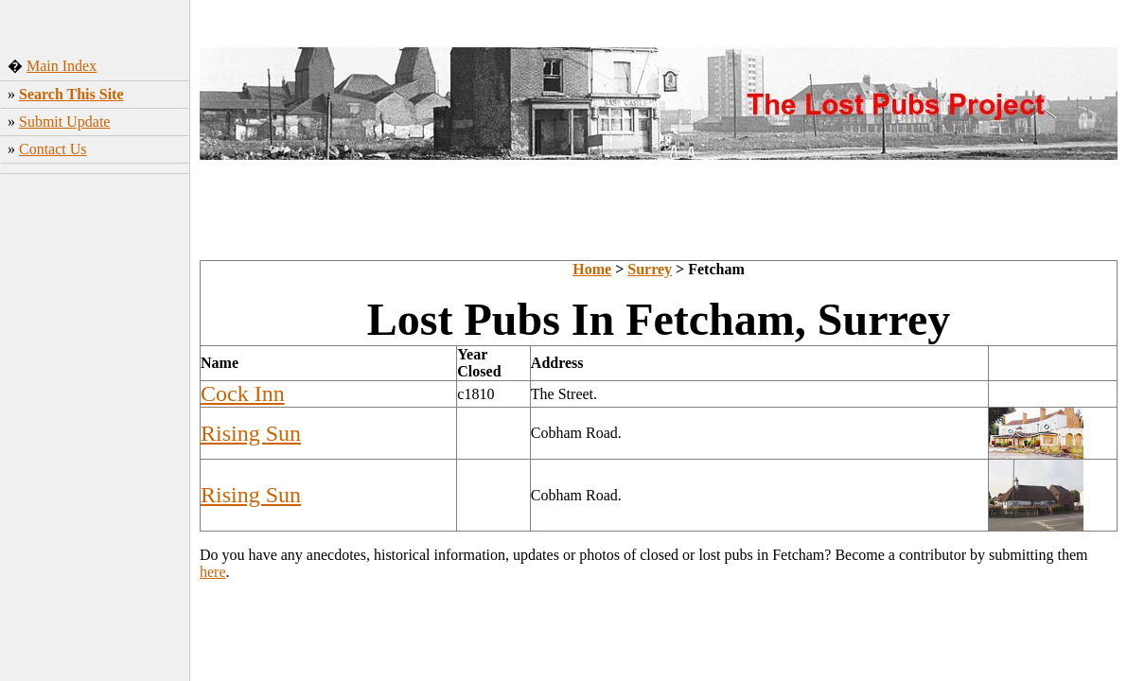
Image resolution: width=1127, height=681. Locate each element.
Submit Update (64, 122)
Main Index (61, 66)
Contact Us (53, 149)
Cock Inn (243, 393)
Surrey (649, 269)
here (213, 572)
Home (591, 269)
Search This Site (71, 94)
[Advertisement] (95, 307)
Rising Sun (251, 433)
